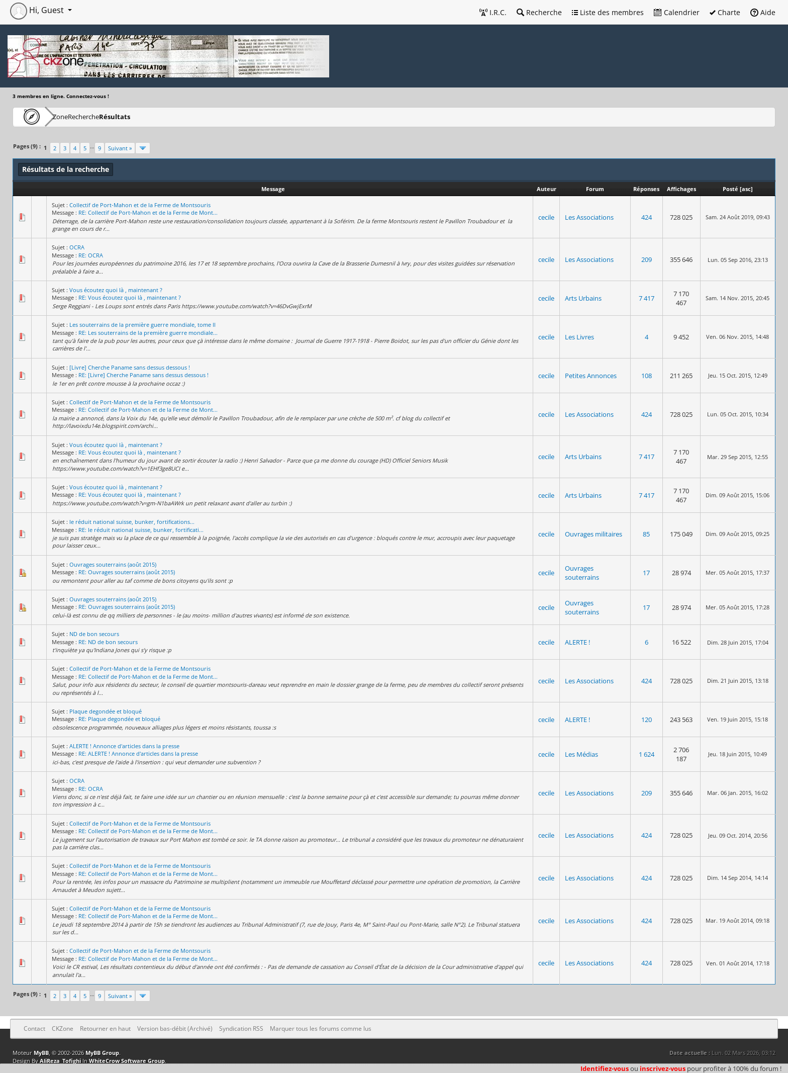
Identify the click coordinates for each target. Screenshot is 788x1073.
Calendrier (677, 12)
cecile (546, 217)
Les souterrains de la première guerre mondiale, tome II (142, 324)
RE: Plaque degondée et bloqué (119, 719)
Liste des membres (608, 12)
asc (746, 189)
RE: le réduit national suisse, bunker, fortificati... (141, 529)
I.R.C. (493, 12)
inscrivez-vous (662, 1068)
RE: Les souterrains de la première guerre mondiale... (148, 332)
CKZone (70, 116)
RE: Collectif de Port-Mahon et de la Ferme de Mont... (148, 212)
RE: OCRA (90, 255)
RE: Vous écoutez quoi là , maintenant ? (129, 297)
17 (646, 572)
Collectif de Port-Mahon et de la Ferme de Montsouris (140, 205)
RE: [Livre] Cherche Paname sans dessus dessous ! (143, 375)
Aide (762, 12)
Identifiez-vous (604, 1068)
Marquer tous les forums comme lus (320, 1028)
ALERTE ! (577, 642)
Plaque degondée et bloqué (105, 711)
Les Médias (581, 754)
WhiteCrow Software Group (127, 1060)
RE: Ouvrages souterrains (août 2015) (126, 572)
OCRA (76, 247)
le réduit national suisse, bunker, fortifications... (131, 521)
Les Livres (579, 336)
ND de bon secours (94, 634)
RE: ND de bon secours (108, 642)
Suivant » (120, 148)
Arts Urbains (583, 298)
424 (646, 217)
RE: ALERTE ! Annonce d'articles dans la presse (138, 753)
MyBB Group (102, 1052)
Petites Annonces (591, 375)
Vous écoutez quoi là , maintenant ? (115, 290)
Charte (725, 12)
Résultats (164, 116)
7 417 (646, 298)
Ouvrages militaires (593, 534)
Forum (595, 189)
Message (273, 189)
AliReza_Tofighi (60, 1060)
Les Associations (589, 217)
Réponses (646, 189)
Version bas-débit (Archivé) (175, 1028)
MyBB (41, 1052)
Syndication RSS (241, 1028)
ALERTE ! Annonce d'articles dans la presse (124, 746)
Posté (730, 189)
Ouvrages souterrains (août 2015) (112, 564)
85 (646, 534)
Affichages (681, 189)
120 (646, 719)
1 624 (646, 754)
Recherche (539, 12)
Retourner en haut (105, 1028)
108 (646, 375)
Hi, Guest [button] (38, 10)
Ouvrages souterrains (582, 573)
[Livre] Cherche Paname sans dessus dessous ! (129, 367)
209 (646, 259)
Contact (34, 1028)
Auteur (546, 189)
